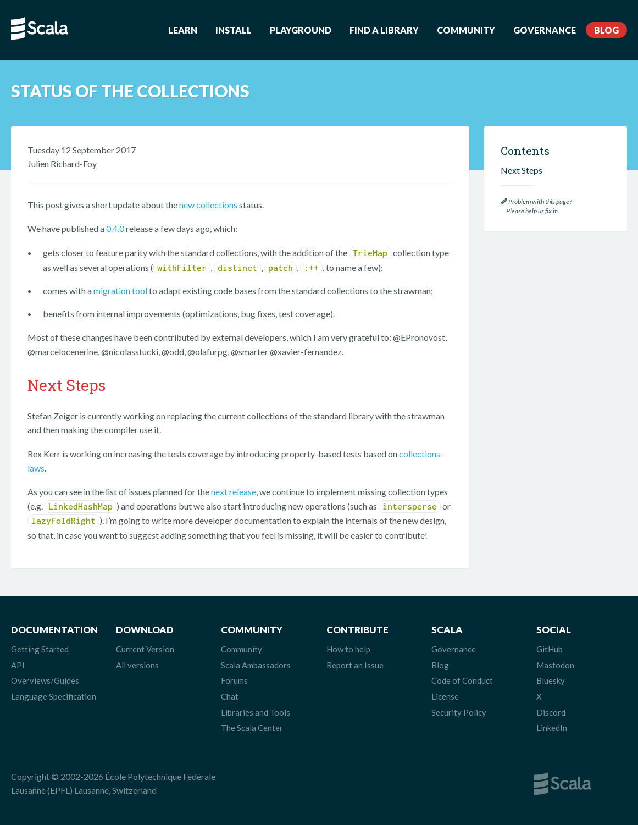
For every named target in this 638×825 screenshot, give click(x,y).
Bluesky (550, 680)
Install (233, 30)
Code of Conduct (462, 680)
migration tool (120, 290)
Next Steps (521, 170)
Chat (229, 696)
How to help (348, 649)
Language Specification (53, 696)
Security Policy (458, 712)
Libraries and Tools (255, 712)
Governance (544, 30)
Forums (234, 680)
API (18, 665)
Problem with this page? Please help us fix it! (536, 206)
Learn (182, 30)
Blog (606, 30)
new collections (208, 205)
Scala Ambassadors (256, 665)
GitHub (549, 649)
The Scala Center (252, 728)
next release (233, 491)
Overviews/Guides (45, 680)
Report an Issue (355, 665)
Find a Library (384, 30)
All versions (137, 665)
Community (466, 30)
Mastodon (555, 665)
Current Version (145, 649)
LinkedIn (551, 728)
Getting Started (40, 649)
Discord (550, 712)
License (445, 696)
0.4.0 (115, 228)
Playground (300, 30)
